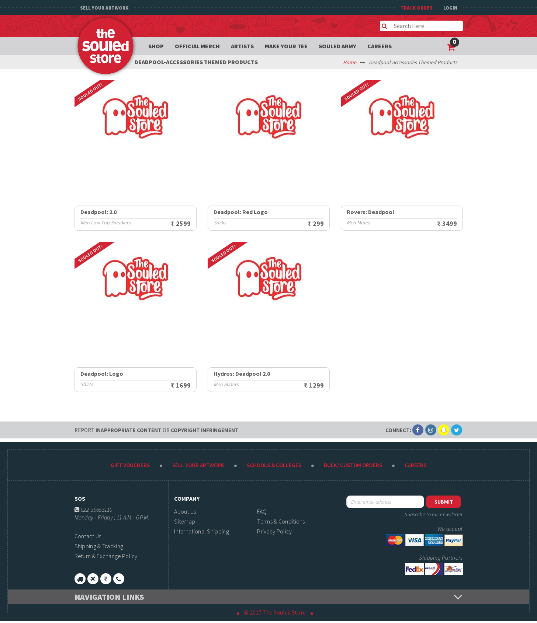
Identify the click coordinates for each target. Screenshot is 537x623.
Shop (156, 46)
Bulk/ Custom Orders (353, 465)
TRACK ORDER (416, 8)
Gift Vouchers (130, 465)
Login (450, 8)
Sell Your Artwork (104, 8)
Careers (379, 46)
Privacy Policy (274, 531)
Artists (242, 46)
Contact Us (88, 536)
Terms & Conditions (281, 521)
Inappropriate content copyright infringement (157, 430)
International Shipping (201, 531)
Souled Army (337, 46)
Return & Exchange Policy (106, 556)
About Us (185, 511)
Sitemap (184, 521)
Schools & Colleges (274, 465)
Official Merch (197, 46)
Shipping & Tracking (99, 546)
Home (349, 62)
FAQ (262, 511)
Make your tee (286, 46)
